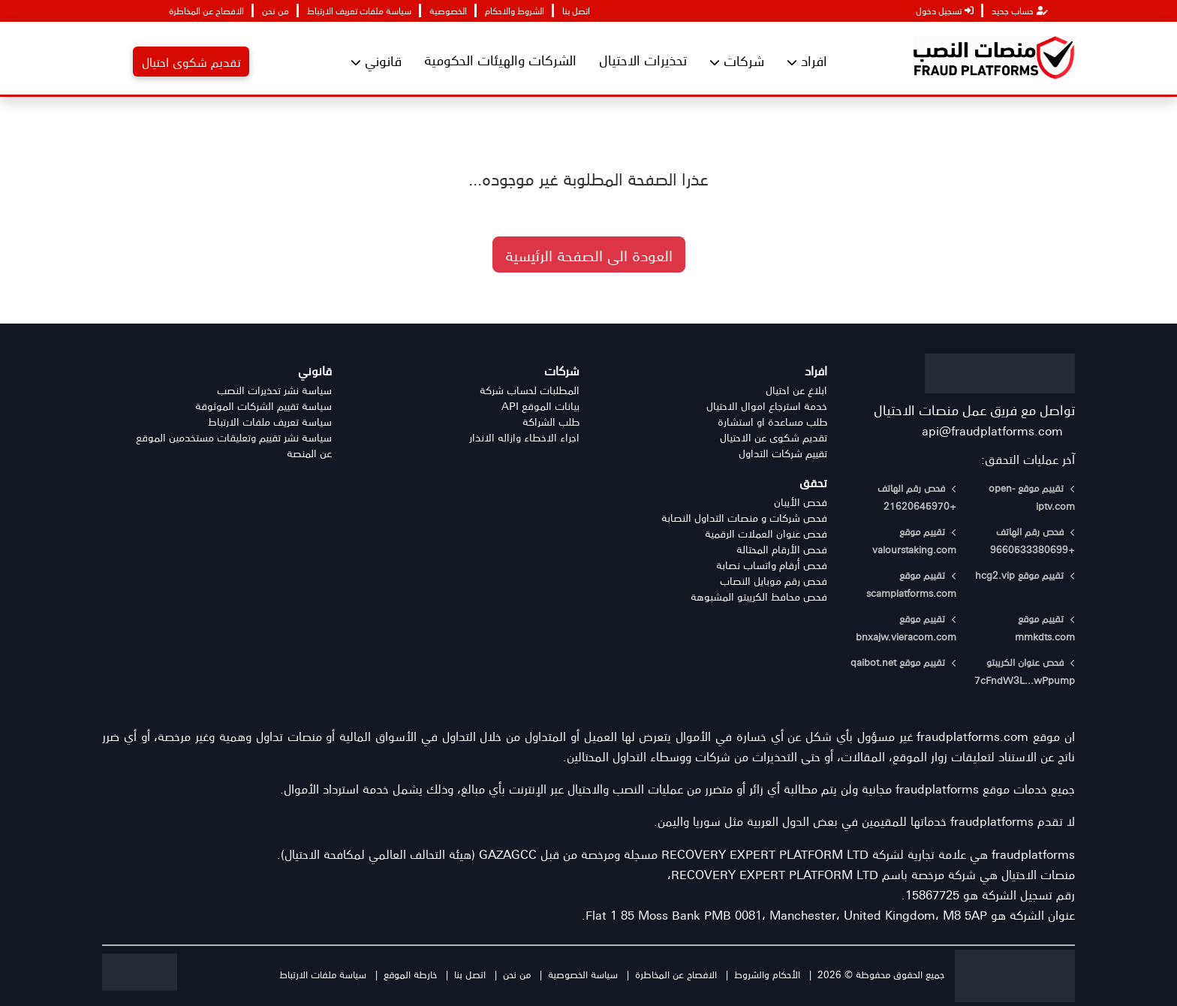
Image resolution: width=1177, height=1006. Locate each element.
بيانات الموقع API (540, 406)
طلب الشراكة (550, 421)
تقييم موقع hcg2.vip (1025, 574)
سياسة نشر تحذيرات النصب (274, 390)
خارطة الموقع (410, 974)
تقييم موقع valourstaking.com (914, 540)
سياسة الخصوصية (583, 974)
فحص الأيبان (800, 502)
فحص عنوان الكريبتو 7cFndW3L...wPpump (1024, 670)
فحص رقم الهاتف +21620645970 (916, 496)
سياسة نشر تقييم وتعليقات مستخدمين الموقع (234, 437)
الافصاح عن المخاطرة (206, 10)
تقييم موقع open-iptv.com (1032, 496)
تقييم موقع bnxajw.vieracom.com (906, 627)
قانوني (376, 60)
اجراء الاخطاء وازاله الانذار (524, 437)
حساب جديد (1020, 10)
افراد (807, 60)
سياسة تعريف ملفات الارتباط (270, 421)
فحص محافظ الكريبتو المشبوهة (759, 596)
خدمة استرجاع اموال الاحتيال (766, 406)
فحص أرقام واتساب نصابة (771, 565)
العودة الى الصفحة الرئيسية (589, 254)
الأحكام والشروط (767, 974)
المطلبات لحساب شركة (529, 390)
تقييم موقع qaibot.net (903, 661)
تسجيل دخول (945, 10)
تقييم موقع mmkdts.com (1045, 627)
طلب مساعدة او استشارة (772, 421)
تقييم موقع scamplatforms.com (911, 583)
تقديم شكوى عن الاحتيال (773, 437)
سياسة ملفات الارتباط (322, 974)
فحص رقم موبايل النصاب (773, 581)
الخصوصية (448, 10)
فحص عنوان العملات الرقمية (766, 533)
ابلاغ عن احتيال (796, 390)
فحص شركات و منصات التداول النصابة (744, 518)
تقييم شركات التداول (783, 453)
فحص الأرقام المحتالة (781, 549)
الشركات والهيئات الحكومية (500, 59)
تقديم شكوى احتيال (191, 61)
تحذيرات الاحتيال (643, 59)
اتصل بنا (576, 10)
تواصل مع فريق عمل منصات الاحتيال (974, 409)
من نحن (275, 10)
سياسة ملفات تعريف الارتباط (359, 10)
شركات (736, 60)
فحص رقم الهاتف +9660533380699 (1032, 540)
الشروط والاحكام (514, 10)
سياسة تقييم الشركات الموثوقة (263, 406)
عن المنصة (309, 453)
